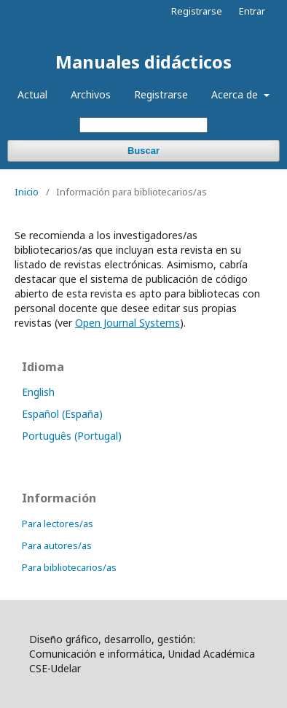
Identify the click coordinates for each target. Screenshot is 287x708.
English (38, 392)
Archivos (91, 94)
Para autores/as (57, 545)
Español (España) (62, 414)
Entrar (252, 10)
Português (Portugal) (72, 436)
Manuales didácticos (143, 62)
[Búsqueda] (143, 125)
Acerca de (236, 94)
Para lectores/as (57, 523)
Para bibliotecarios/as (69, 567)
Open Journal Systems (127, 323)
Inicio (27, 191)
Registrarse (161, 94)
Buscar (143, 150)
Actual (32, 94)
